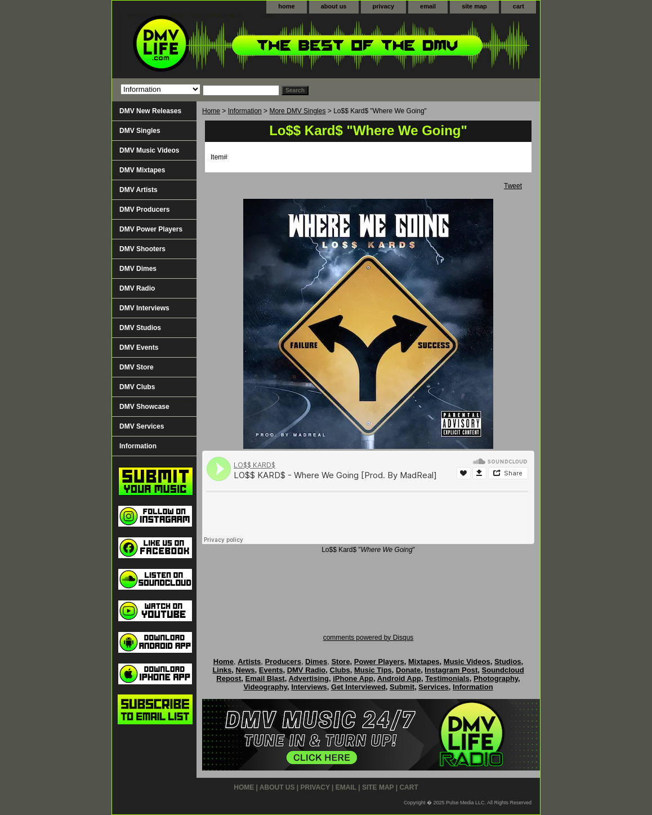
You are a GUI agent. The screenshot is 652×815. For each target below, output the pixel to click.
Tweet (513, 186)
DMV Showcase (144, 407)
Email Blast (265, 678)
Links (221, 670)
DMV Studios (140, 328)
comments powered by (368, 638)
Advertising (308, 678)
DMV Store (136, 367)
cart (518, 6)
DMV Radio (137, 288)
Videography (265, 687)
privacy (384, 6)
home (286, 6)
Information (245, 111)
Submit (402, 687)
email (428, 6)
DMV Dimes (138, 269)
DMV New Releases (150, 111)
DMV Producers (144, 209)
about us (334, 6)
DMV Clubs (137, 387)
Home (211, 111)
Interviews (309, 687)
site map (474, 6)
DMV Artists (138, 190)
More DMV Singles (297, 111)
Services (433, 687)
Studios (507, 661)
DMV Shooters (142, 249)
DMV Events (138, 347)
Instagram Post (451, 670)
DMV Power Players (150, 229)
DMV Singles (139, 131)
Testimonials (447, 678)
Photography (496, 678)
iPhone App (353, 678)
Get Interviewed (358, 687)
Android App (399, 678)
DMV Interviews (144, 308)
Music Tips (373, 670)
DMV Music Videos (149, 150)
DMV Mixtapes (142, 170)
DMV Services (141, 426)
